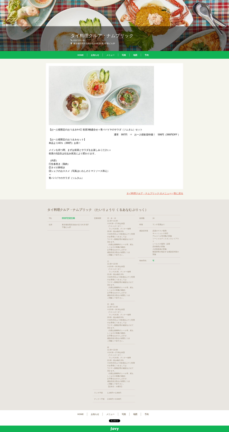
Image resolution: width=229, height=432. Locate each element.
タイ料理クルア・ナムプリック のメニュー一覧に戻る (154, 193)
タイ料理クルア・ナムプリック (102, 35)
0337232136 (68, 218)
